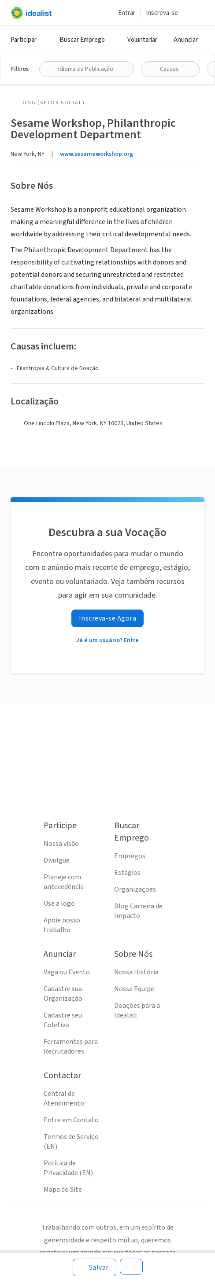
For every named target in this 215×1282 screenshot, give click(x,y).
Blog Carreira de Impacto (138, 911)
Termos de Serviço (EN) (71, 1141)
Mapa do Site (63, 1189)
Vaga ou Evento (67, 972)
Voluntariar (142, 39)
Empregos (129, 856)
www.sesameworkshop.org (96, 154)
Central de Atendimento (64, 1098)
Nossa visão (61, 844)
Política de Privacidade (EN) (68, 1168)
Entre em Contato (71, 1120)
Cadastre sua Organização (63, 993)
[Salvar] (94, 1267)
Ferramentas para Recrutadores (71, 1046)
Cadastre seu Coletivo (63, 1020)
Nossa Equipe (134, 989)
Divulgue (57, 860)
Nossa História (136, 972)
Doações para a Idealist (137, 1010)
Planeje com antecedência (64, 882)
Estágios (127, 873)
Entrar (126, 13)
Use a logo (59, 903)
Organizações (135, 889)
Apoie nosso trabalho (62, 925)
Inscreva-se (162, 13)
